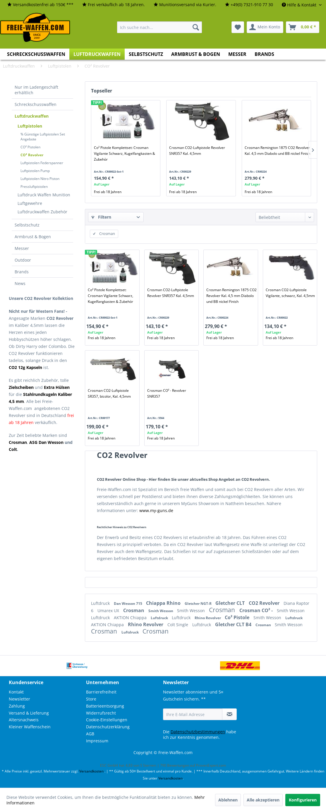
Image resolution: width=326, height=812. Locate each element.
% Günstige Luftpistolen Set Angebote (42, 137)
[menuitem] (40, 4)
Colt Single (178, 624)
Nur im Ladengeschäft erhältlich (36, 89)
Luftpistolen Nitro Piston (39, 178)
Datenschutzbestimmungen (198, 731)
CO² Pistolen (30, 147)
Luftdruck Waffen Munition (44, 195)
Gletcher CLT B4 (234, 624)
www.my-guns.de (156, 510)
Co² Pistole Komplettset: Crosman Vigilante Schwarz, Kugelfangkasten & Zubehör (124, 153)
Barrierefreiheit (101, 692)
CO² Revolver (31, 154)
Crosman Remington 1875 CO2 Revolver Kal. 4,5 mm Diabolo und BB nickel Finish (277, 150)
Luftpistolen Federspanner (41, 162)
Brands (22, 271)
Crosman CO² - (256, 610)
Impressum (97, 741)
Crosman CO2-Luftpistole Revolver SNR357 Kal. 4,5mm (197, 150)
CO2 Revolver (265, 603)
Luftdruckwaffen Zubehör (42, 211)
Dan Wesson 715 (128, 603)
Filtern (101, 217)
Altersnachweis (24, 719)
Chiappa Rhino (164, 603)
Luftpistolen (30, 126)
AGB (90, 734)
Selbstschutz (27, 225)
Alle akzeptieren (263, 800)
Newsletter (19, 699)
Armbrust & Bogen (33, 236)
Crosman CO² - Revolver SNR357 (166, 393)
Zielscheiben (21, 387)
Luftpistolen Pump (35, 170)
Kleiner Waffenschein (30, 726)
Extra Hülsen (57, 387)
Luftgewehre (30, 203)
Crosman (134, 610)
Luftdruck (101, 603)
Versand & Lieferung (29, 713)
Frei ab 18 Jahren (107, 191)
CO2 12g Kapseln (25, 367)
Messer (22, 248)
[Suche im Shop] (159, 27)
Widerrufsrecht (101, 713)
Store (91, 699)
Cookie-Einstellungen (106, 719)
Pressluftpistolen (34, 186)
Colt (13, 449)
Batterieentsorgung (105, 706)
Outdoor (23, 260)
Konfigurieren (303, 800)
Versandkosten (91, 771)
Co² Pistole (237, 617)
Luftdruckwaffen (32, 116)
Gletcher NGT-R (198, 603)
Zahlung (17, 706)
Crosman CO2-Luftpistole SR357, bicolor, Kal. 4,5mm (109, 393)
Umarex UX (108, 610)
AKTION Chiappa (131, 617)
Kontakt (16, 692)
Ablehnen (228, 800)
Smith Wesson (161, 610)
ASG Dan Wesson (46, 442)
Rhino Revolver (208, 617)
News (20, 283)
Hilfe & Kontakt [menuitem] (300, 5)
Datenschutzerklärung (108, 726)
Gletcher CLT (230, 603)
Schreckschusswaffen (35, 104)
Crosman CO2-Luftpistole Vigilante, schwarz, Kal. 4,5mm (290, 292)
